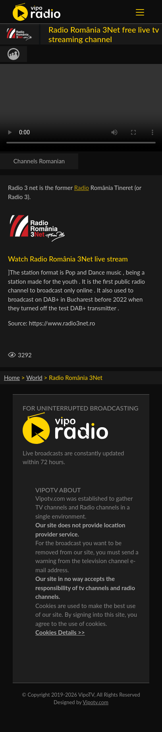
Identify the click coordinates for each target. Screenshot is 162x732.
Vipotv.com (95, 702)
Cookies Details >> (60, 632)
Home (12, 377)
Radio (81, 187)
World (34, 377)
